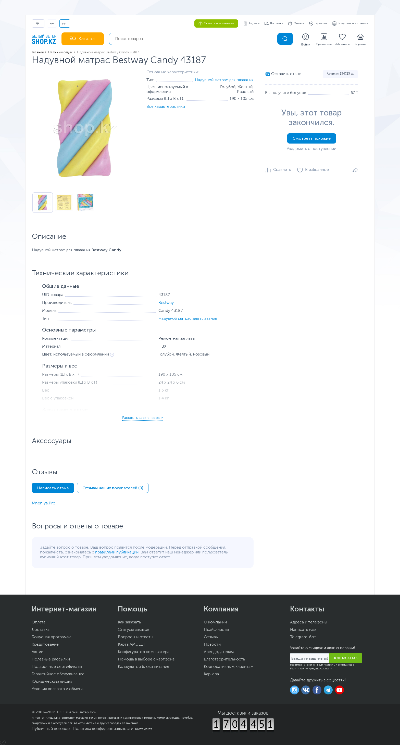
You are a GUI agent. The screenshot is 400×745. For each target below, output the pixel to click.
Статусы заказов (133, 630)
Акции (37, 652)
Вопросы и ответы (135, 637)
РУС (64, 23)
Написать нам (303, 630)
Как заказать (129, 622)
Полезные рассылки (51, 659)
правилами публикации (117, 552)
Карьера (211, 674)
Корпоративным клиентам (228, 667)
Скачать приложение (216, 23)
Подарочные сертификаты (57, 667)
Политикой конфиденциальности (311, 668)
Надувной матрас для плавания (224, 80)
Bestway (166, 303)
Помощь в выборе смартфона (146, 659)
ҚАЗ (52, 23)
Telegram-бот (303, 637)
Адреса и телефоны (308, 622)
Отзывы (211, 637)
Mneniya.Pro (43, 503)
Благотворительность (224, 659)
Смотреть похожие (312, 138)
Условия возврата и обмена (57, 689)
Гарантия (318, 23)
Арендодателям (219, 652)
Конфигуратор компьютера (143, 652)
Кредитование (45, 645)
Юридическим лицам (52, 682)
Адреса (251, 23)
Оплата (296, 23)
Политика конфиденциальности (103, 729)
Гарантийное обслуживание (58, 674)
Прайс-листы (216, 630)
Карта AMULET (131, 645)
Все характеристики (165, 107)
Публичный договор (51, 729)
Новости (212, 645)
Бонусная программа (350, 23)
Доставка (274, 23)
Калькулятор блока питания (143, 667)
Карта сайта (143, 729)
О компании (215, 622)
